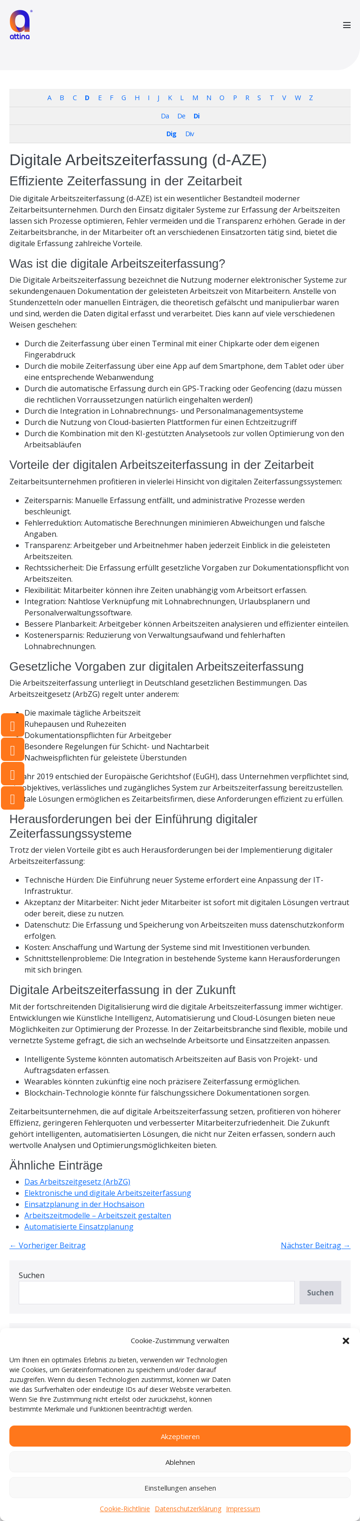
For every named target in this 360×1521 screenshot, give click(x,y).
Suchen (32, 1275)
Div (189, 133)
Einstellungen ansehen (180, 1487)
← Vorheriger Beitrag (47, 1245)
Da (165, 115)
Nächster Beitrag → (316, 1245)
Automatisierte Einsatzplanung (79, 1226)
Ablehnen (180, 1462)
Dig (171, 133)
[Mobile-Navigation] (347, 25)
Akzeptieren (180, 1436)
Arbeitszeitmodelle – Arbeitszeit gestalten (97, 1215)
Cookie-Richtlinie (125, 1508)
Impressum (243, 1508)
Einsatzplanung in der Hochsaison (84, 1204)
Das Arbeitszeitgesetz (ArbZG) (77, 1182)
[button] (346, 1340)
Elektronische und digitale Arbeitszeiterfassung (107, 1193)
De (181, 115)
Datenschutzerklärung (188, 1508)
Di (196, 115)
